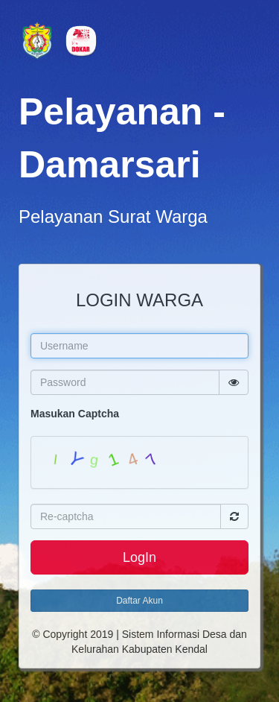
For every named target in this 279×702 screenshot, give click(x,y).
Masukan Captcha (75, 414)
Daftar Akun (139, 600)
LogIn (139, 557)
